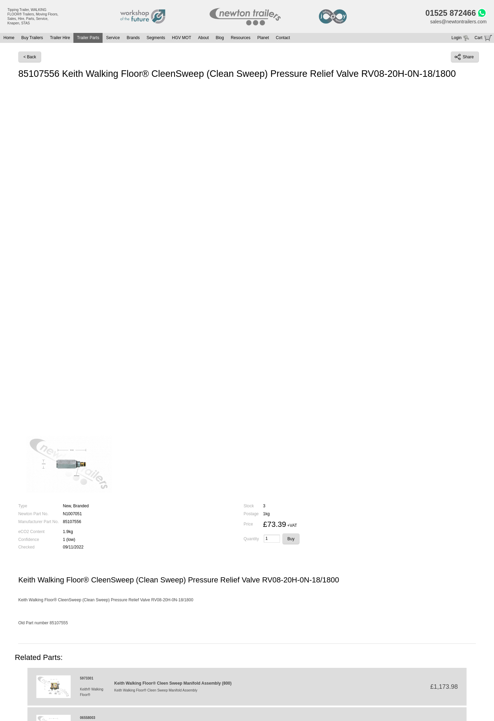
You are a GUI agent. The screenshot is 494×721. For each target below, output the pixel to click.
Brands (133, 37)
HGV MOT (181, 37)
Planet (263, 37)
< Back (29, 57)
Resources (240, 37)
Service (113, 37)
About (203, 37)
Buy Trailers (32, 37)
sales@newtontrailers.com (458, 21)
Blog (220, 37)
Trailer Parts (88, 37)
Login (456, 37)
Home (8, 37)
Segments (155, 37)
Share (464, 57)
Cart (478, 37)
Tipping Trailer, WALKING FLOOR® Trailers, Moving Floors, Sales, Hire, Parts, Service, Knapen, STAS (33, 16)
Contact (283, 37)
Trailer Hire (60, 37)
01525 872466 (450, 13)
